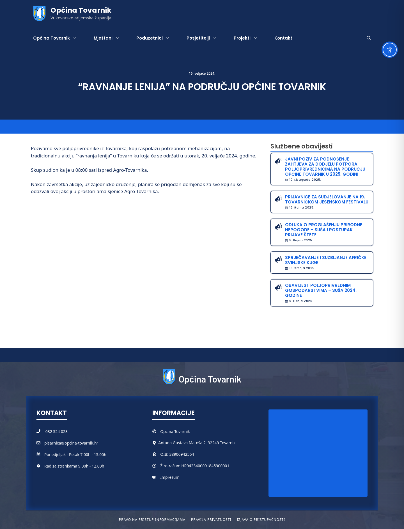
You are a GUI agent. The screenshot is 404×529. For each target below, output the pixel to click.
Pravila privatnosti (211, 519)
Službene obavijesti (301, 146)
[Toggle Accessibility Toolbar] (389, 49)
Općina (167, 431)
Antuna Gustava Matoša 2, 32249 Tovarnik (196, 442)
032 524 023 (56, 431)
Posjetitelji (206, 38)
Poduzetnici (157, 38)
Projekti (250, 38)
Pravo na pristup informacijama (152, 519)
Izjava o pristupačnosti (261, 519)
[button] (368, 38)
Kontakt (283, 38)
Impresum (169, 477)
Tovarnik (182, 431)
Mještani (111, 38)
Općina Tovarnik (80, 10)
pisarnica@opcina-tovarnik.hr (71, 443)
